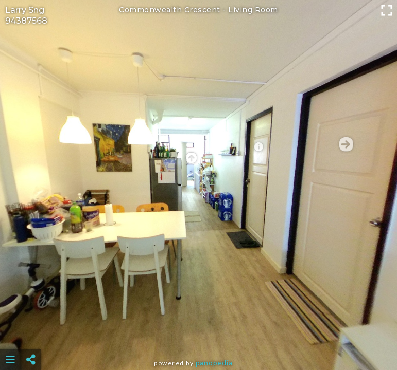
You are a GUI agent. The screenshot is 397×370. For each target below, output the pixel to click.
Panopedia (214, 363)
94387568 (26, 21)
